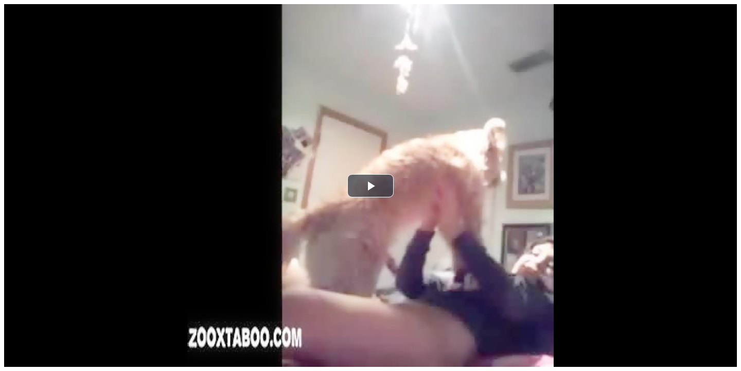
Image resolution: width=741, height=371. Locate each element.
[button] (370, 185)
